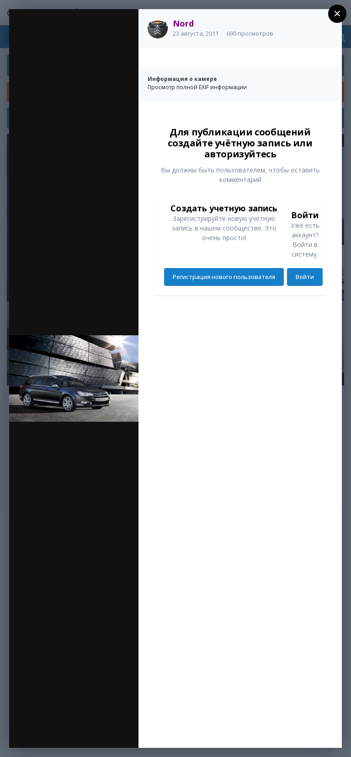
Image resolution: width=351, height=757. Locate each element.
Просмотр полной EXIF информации (197, 87)
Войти (305, 277)
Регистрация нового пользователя (224, 277)
